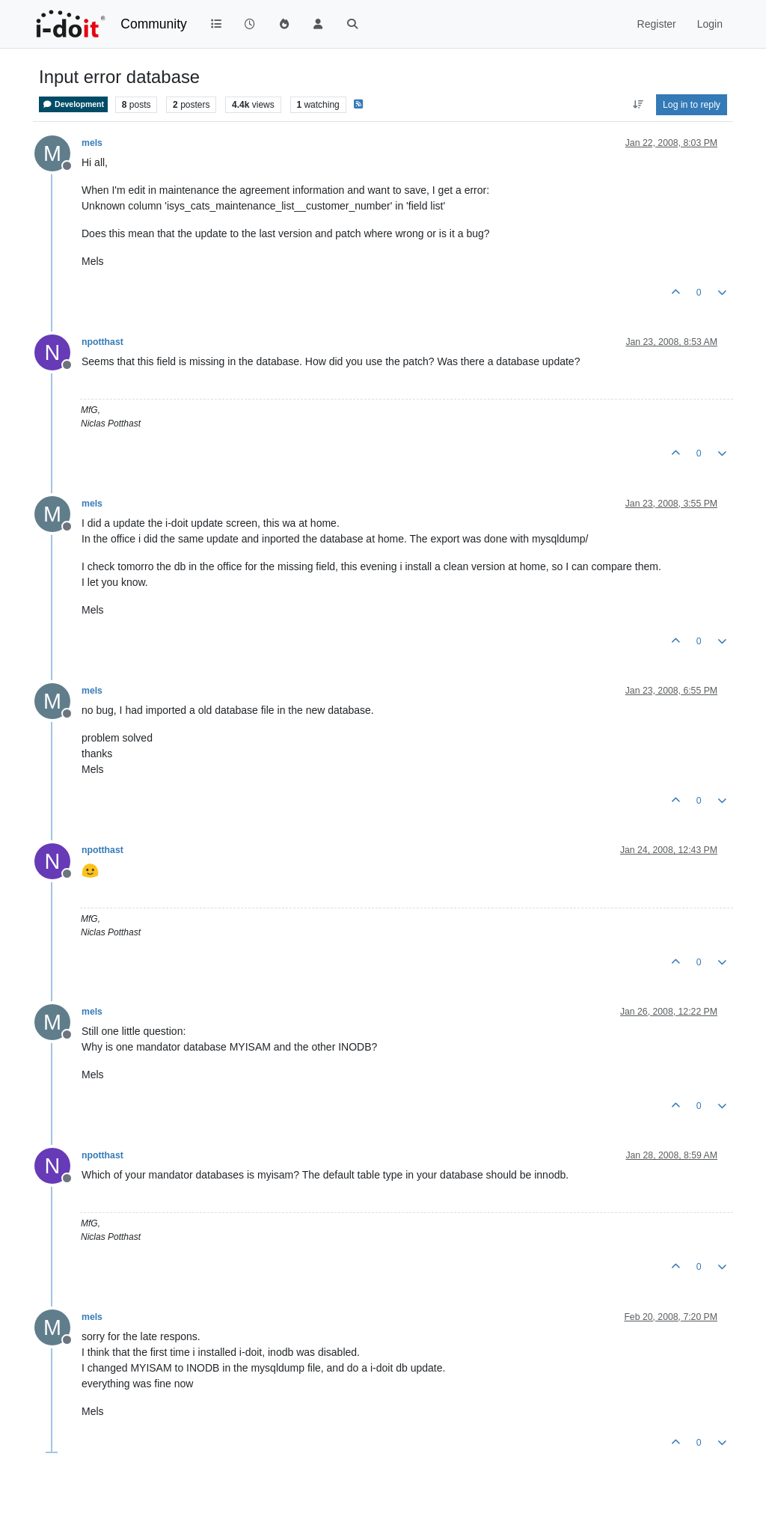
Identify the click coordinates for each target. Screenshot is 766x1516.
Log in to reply (691, 105)
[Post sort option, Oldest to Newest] (637, 104)
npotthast (102, 342)
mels (92, 143)
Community (153, 23)
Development (73, 104)
